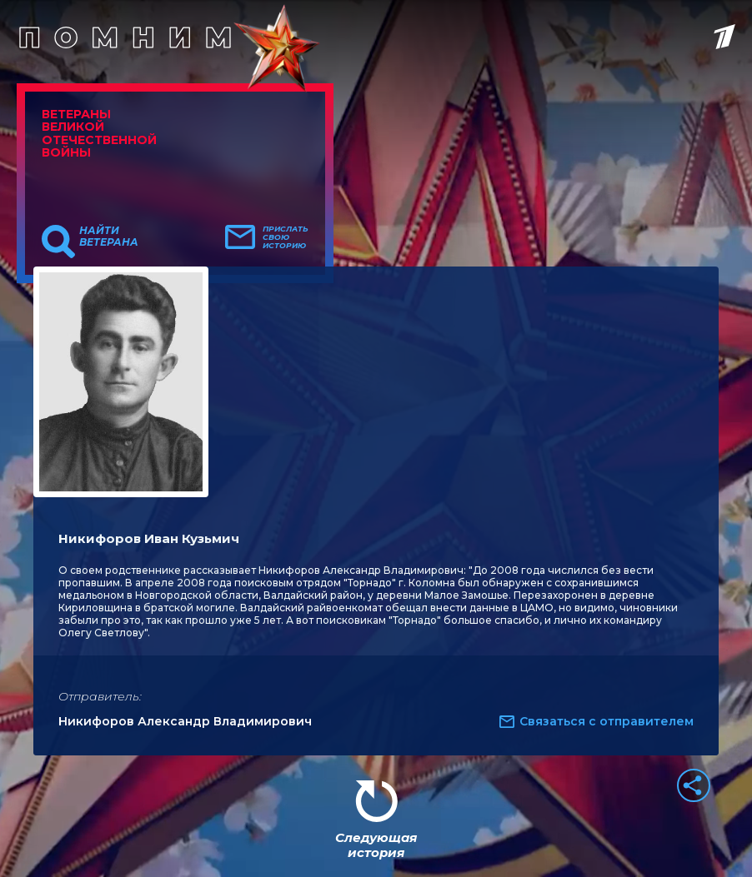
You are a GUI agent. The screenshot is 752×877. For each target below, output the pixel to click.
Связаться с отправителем (606, 721)
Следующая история (376, 845)
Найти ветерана (108, 236)
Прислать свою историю (285, 237)
